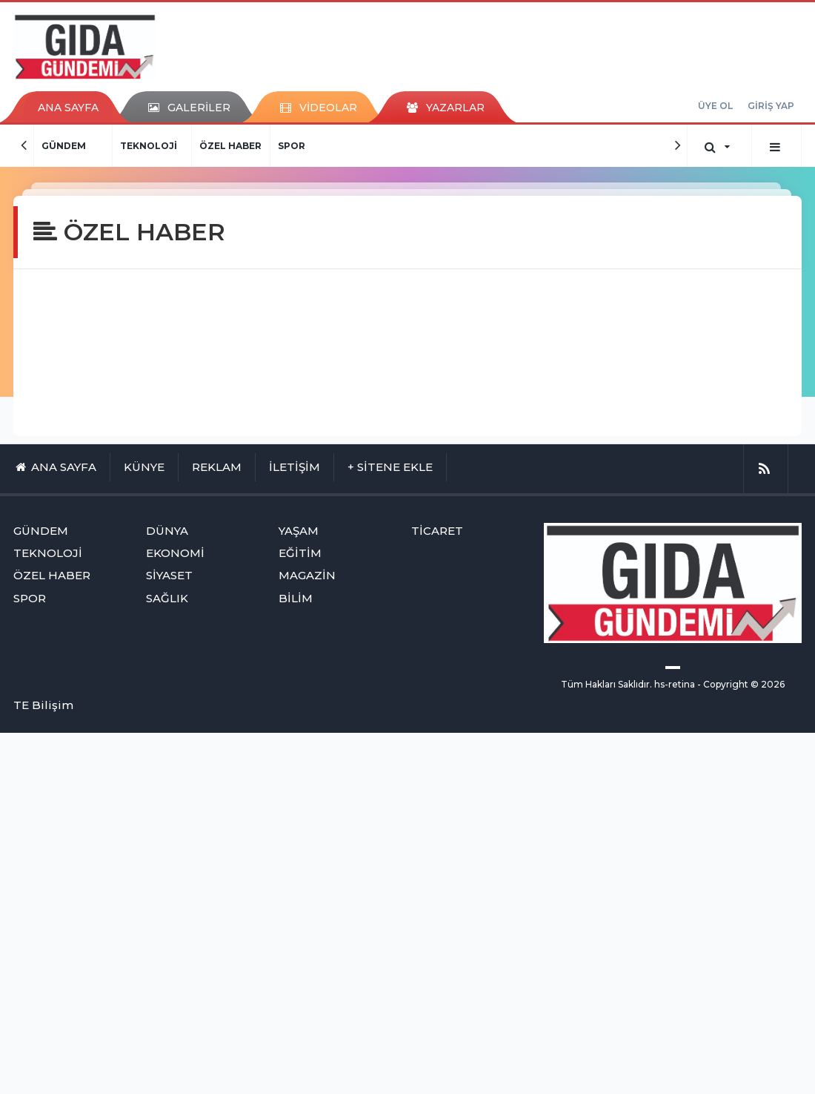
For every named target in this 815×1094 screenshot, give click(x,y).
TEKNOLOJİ (148, 145)
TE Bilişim (43, 705)
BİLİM (296, 598)
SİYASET (169, 575)
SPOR (291, 145)
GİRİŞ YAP (771, 105)
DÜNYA (167, 531)
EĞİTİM (300, 553)
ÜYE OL (715, 105)
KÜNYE (144, 467)
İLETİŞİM (294, 467)
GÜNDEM (63, 145)
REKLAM (217, 467)
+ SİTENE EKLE (390, 467)
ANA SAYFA (68, 107)
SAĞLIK (167, 598)
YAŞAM (299, 531)
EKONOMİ (175, 553)
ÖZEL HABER (230, 145)
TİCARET (437, 531)
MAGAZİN (307, 575)
